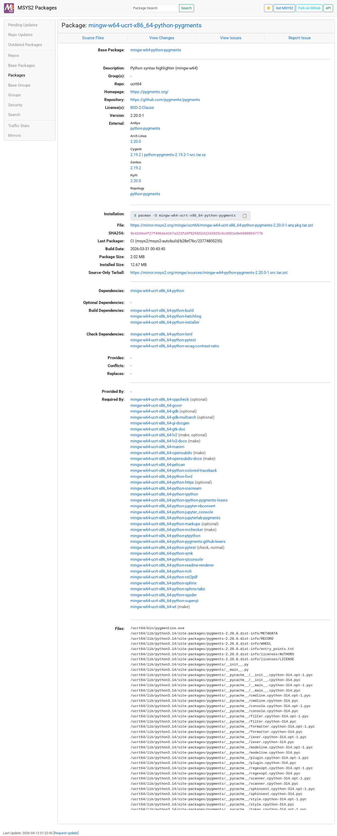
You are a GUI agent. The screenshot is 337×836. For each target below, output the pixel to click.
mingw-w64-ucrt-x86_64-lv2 (153, 435)
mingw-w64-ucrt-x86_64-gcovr (156, 405)
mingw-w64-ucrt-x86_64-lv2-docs (158, 441)
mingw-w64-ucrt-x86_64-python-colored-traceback (173, 470)
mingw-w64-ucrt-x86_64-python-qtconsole (166, 559)
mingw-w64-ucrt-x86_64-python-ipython (164, 494)
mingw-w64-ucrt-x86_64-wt (153, 606)
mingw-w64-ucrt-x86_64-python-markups (165, 524)
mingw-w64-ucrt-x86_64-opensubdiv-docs (166, 458)
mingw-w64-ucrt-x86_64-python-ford (161, 476)
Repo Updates (20, 34)
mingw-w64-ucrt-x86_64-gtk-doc (157, 429)
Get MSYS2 (284, 8)
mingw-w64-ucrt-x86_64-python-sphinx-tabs (167, 589)
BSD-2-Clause (142, 107)
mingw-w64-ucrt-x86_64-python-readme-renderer (172, 565)
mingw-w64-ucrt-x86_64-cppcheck (159, 399)
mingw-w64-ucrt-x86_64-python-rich (161, 571)
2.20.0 (135, 141)
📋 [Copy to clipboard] (244, 215)
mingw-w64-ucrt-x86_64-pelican (157, 464)
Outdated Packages (25, 44)
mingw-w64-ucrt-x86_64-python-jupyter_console (171, 512)
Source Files (93, 38)
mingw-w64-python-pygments (155, 50)
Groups (14, 95)
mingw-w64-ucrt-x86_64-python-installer (164, 322)
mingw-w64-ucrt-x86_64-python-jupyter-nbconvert (172, 506)
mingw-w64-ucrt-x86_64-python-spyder (163, 595)
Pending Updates (23, 25)
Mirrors (14, 135)
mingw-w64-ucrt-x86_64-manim (157, 446)
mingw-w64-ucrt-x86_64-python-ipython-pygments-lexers (179, 500)
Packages (16, 75)
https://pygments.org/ (149, 91)
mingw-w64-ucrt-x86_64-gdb (154, 411)
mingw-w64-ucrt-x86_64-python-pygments (145, 25)
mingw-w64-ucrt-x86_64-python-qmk (161, 553)
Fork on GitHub (309, 8)
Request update (66, 833)
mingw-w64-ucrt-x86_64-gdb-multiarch (163, 417)
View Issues (230, 38)
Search (186, 8)
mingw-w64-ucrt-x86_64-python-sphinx (163, 583)
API (328, 8)
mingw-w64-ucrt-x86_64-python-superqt (164, 600)
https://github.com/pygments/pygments (165, 99)
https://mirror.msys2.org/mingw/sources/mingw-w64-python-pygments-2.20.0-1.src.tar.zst (209, 272)
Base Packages (21, 65)
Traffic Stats (18, 125)
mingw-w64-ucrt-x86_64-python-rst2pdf (163, 577)
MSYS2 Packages (30, 8)
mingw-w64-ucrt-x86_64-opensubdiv (161, 452)
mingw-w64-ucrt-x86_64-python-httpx (162, 482)
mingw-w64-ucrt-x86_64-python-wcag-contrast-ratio (174, 346)
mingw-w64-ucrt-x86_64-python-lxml (161, 334)
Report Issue (300, 38)
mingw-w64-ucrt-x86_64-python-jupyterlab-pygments (175, 517)
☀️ (268, 8)
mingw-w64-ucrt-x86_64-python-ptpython (165, 535)
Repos (13, 55)
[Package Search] (155, 8)
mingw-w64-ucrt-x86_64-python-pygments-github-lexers (178, 541)
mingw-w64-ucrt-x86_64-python (157, 290)
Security (15, 105)
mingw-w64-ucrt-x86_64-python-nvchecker (166, 529)
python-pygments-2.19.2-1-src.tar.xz (175, 154)
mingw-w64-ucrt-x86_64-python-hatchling (165, 316)
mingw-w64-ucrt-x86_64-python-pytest (163, 340)
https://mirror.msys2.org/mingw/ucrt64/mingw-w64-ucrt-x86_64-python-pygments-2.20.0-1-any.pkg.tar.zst (221, 225)
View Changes (161, 38)
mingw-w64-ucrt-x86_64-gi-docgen (159, 423)
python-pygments (145, 128)
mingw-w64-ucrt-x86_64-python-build (162, 310)
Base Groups (19, 85)
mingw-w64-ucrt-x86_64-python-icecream (165, 488)
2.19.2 (135, 154)
